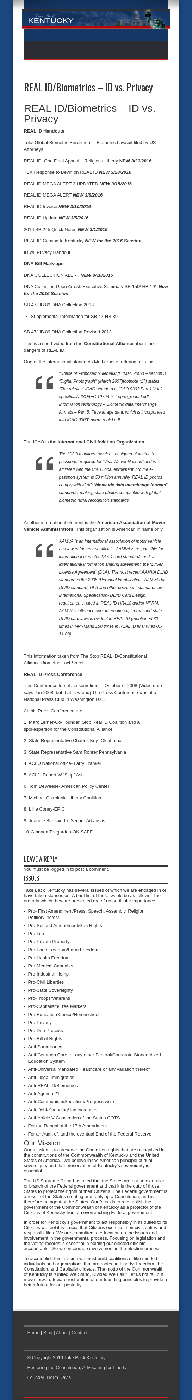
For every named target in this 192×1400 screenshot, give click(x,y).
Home (33, 1332)
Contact (79, 1332)
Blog (47, 1332)
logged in (59, 869)
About (62, 1332)
